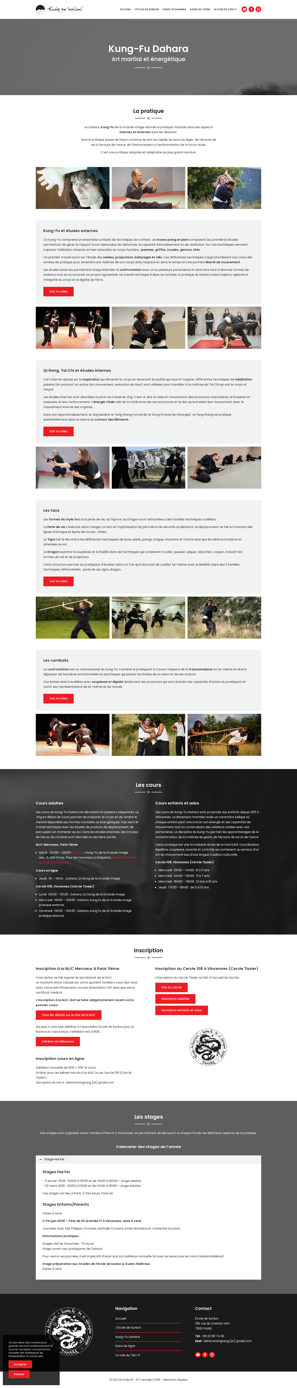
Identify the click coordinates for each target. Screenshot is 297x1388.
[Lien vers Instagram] (258, 9)
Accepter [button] (20, 1364)
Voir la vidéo (58, 291)
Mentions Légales (175, 1380)
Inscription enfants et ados (181, 1010)
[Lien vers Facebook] (251, 9)
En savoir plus (35, 1356)
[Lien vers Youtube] (244, 9)
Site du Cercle (171, 987)
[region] (148, 1221)
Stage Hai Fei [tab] (52, 1159)
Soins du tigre (125, 1346)
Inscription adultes (175, 999)
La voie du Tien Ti (127, 1355)
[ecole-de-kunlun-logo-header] (59, 9)
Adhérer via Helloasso (58, 1041)
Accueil (120, 1318)
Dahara (78, 852)
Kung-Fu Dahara (127, 1337)
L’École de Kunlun (128, 1327)
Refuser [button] (19, 1374)
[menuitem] (125, 9)
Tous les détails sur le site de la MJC (68, 1015)
